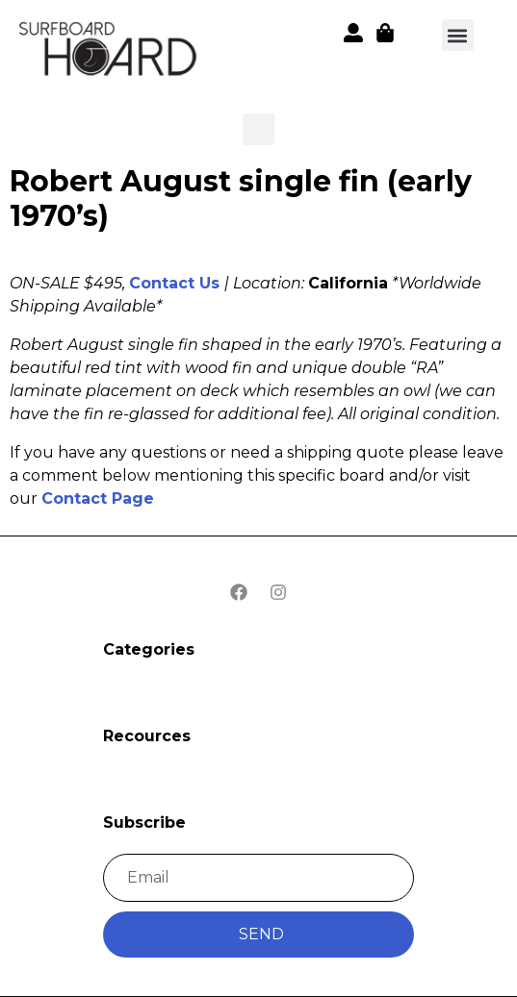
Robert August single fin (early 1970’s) (241, 198)
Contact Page (97, 498)
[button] (109, 52)
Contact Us (174, 283)
